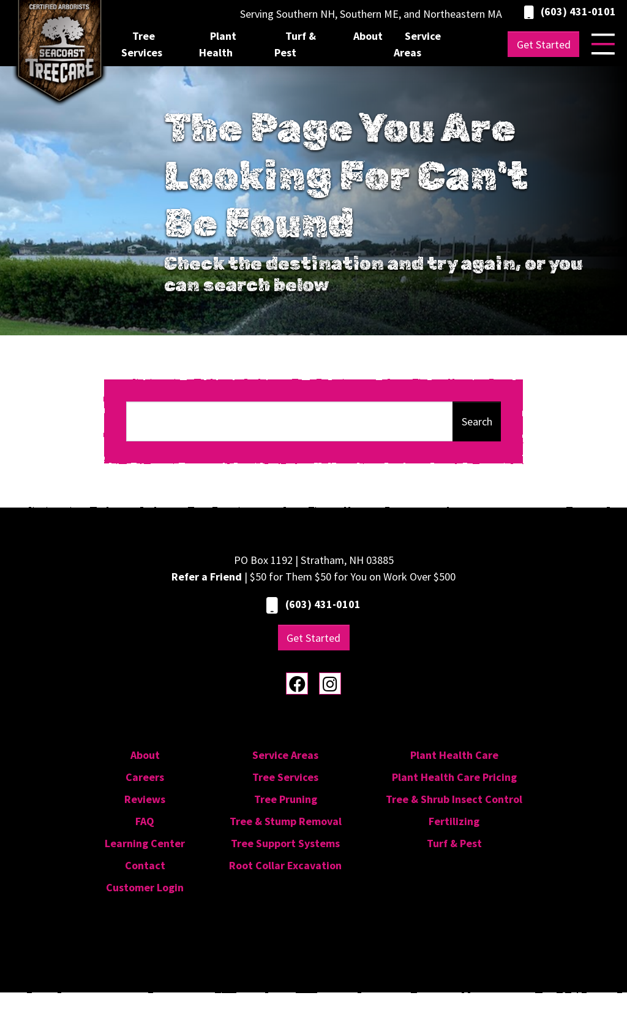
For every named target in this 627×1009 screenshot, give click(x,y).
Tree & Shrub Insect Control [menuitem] (454, 799)
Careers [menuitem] (145, 777)
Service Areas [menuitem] (417, 44)
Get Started (544, 44)
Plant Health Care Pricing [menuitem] (454, 777)
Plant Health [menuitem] (217, 44)
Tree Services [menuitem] (141, 44)
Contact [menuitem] (145, 865)
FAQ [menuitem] (144, 821)
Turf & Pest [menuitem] (295, 44)
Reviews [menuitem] (144, 799)
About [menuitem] (368, 36)
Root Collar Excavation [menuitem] (285, 865)
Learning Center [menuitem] (145, 843)
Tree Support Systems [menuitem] (285, 843)
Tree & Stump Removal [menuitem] (286, 821)
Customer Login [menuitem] (145, 887)
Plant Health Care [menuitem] (454, 755)
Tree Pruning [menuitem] (285, 799)
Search (477, 421)
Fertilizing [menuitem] (454, 821)
